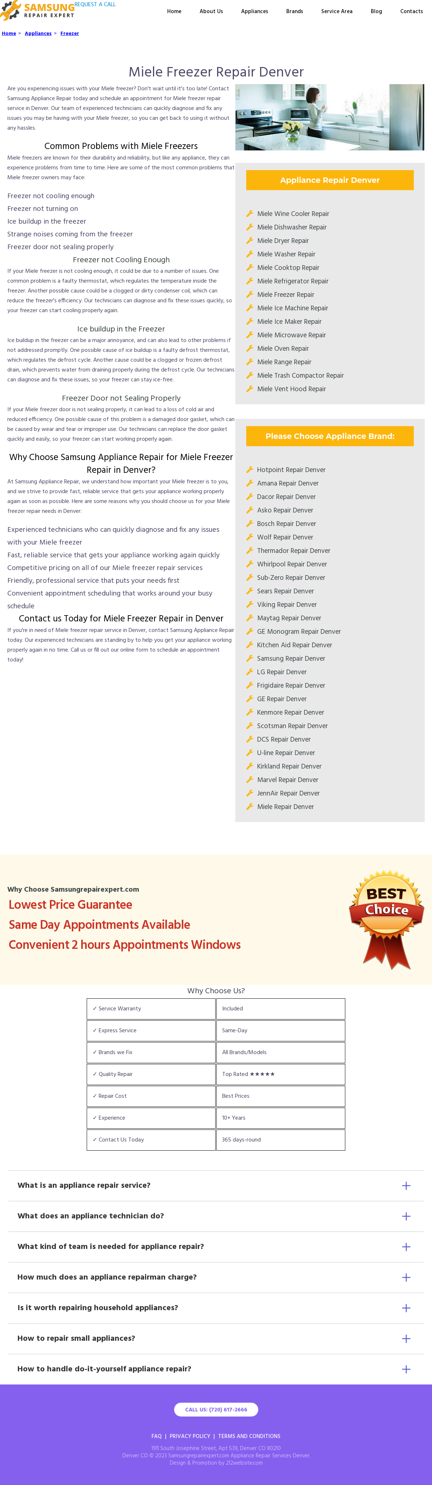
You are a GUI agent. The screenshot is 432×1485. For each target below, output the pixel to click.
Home (174, 11)
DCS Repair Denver (284, 739)
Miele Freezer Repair (285, 295)
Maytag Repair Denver (289, 618)
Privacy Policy (190, 1436)
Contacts (411, 11)
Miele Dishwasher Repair (292, 227)
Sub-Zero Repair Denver (291, 578)
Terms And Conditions (249, 1436)
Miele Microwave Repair (291, 335)
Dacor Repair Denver (286, 497)
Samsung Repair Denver (291, 658)
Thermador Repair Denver (293, 551)
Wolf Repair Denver (285, 537)
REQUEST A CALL (95, 4)
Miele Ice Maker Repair (289, 322)
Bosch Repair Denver (286, 524)
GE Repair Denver (282, 699)
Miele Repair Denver (285, 807)
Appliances (254, 11)
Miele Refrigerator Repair (293, 281)
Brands (294, 11)
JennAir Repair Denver (288, 793)
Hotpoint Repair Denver (291, 470)
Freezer (69, 34)
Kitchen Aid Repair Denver (294, 645)
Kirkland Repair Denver (289, 766)
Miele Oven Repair (283, 348)
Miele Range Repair (284, 362)
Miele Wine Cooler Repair (293, 214)
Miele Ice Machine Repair (292, 308)
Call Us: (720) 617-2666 (216, 1410)
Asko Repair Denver (285, 510)
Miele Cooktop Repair (288, 268)
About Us (211, 11)
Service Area (337, 11)
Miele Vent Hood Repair (291, 389)
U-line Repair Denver (286, 753)
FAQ (157, 1436)
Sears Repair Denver (285, 591)
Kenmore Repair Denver (290, 712)
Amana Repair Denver (288, 483)
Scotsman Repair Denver (292, 726)
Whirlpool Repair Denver (292, 564)
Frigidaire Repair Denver (291, 685)
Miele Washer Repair (286, 254)
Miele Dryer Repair (283, 241)
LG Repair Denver (282, 672)
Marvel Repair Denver (287, 780)
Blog (376, 11)
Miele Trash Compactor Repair (300, 375)
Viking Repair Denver (287, 605)
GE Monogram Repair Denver (299, 631)
